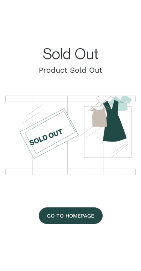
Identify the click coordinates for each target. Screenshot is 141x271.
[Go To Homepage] (71, 215)
